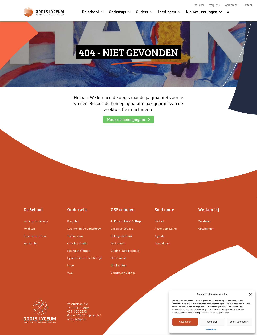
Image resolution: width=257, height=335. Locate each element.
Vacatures (204, 221)
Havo (70, 265)
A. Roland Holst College (126, 221)
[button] (250, 294)
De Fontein (118, 243)
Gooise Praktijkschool (125, 251)
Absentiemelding (166, 228)
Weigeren (212, 321)
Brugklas (73, 221)
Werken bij (31, 243)
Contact (159, 221)
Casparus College (122, 228)
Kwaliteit (29, 228)
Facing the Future (78, 251)
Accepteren (185, 321)
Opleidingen (206, 228)
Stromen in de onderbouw (84, 228)
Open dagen (162, 243)
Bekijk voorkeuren (239, 321)
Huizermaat (118, 258)
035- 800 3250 (77, 311)
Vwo (70, 273)
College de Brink (121, 236)
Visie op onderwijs (36, 221)
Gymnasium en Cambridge (84, 258)
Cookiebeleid (210, 329)
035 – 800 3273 (77, 315)
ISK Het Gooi (119, 265)
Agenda (160, 236)
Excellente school (35, 236)
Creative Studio (77, 243)
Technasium (75, 236)
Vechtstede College (123, 273)
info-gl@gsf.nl (77, 319)
